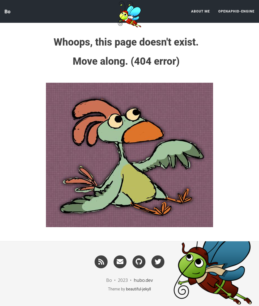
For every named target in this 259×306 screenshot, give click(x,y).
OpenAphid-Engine (236, 11)
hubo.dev (143, 280)
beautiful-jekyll (138, 289)
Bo (7, 11)
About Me (200, 11)
